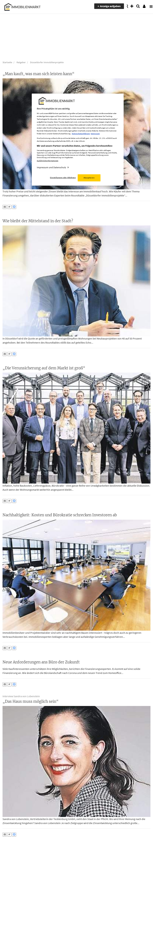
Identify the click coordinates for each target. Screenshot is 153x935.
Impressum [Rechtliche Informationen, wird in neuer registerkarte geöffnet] (95, 133)
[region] (78, 140)
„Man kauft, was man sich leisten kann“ (38, 73)
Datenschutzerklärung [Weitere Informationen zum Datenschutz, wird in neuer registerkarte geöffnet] (81, 133)
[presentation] (148, 6)
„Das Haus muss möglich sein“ (31, 701)
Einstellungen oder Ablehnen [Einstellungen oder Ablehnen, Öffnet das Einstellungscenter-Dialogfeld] (63, 177)
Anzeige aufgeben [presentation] (110, 6)
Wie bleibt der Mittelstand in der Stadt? (38, 221)
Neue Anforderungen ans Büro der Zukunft (41, 662)
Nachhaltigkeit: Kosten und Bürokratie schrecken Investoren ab (60, 515)
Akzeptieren (89, 177)
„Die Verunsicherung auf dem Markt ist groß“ (44, 368)
